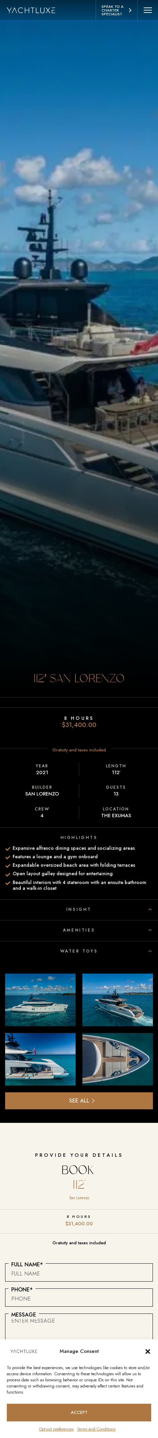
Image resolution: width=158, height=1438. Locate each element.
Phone (22, 1290)
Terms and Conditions (96, 1429)
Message (23, 1315)
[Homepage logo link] (34, 10)
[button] (147, 1351)
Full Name (27, 1265)
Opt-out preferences (56, 1429)
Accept (79, 1412)
